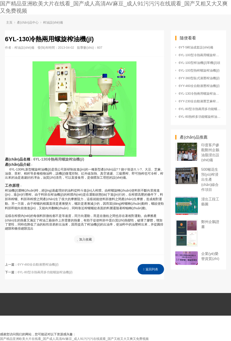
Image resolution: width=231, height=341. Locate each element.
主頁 (9, 22)
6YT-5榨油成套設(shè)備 (196, 47)
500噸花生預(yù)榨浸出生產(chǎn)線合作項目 (210, 180)
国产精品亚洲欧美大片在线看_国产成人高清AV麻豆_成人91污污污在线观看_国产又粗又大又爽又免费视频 (74, 339)
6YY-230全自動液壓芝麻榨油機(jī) (200, 101)
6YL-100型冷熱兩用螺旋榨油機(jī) (200, 55)
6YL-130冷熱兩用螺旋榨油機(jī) (200, 93)
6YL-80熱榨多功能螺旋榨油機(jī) (200, 116)
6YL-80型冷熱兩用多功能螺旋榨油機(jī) (45, 272)
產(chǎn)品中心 (28, 22)
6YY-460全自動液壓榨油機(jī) (38, 264)
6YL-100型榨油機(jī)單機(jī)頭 (199, 63)
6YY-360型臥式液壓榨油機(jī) (199, 78)
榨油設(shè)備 (53, 22)
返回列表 (150, 269)
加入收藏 (84, 239)
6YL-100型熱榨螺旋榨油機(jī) (199, 70)
